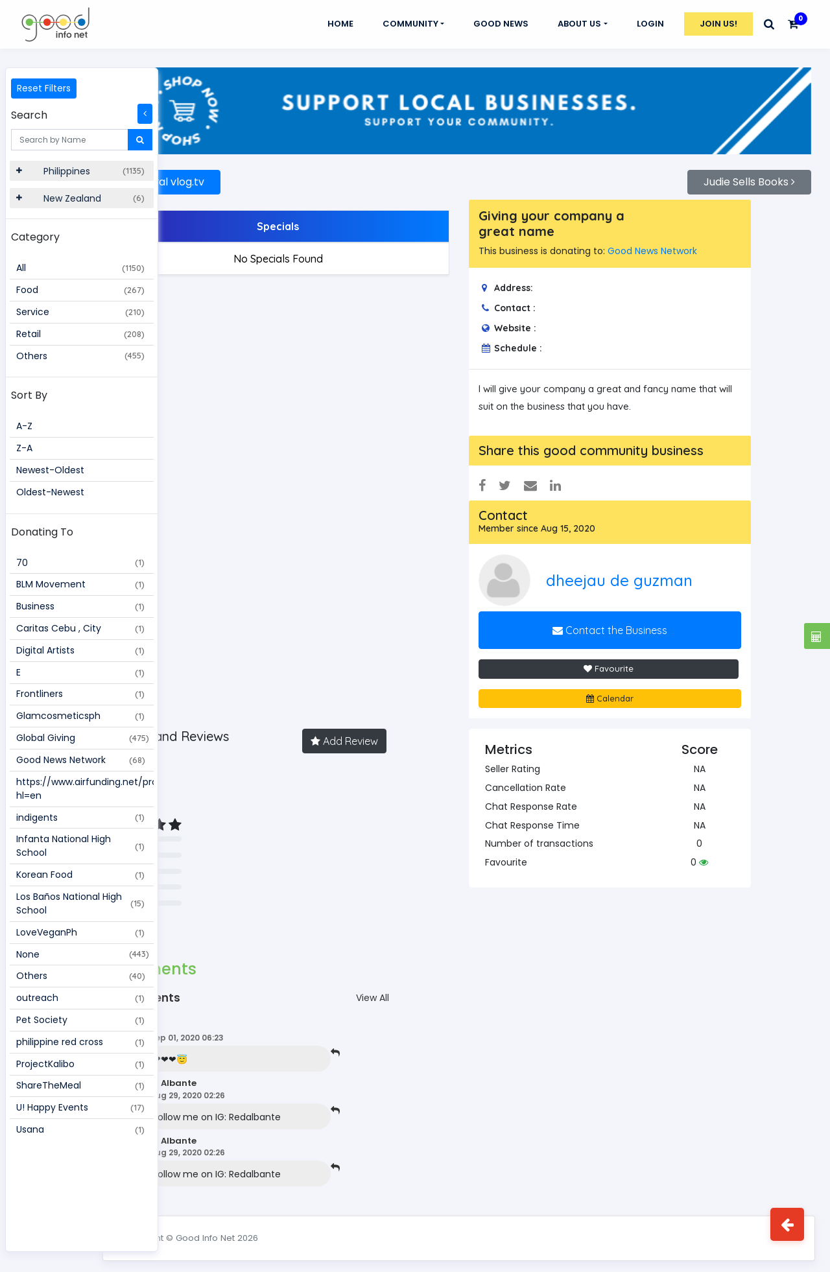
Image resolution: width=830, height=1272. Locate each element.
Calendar (630, 689)
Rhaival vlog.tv (234, 173)
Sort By (29, 395)
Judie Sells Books (749, 173)
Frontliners (80, 693)
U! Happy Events (80, 1107)
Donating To (42, 531)
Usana (80, 1129)
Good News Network (80, 759)
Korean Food (80, 874)
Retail (80, 333)
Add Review (385, 732)
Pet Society (80, 1019)
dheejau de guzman (654, 571)
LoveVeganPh (80, 932)
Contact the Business (630, 621)
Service (80, 311)
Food (80, 289)
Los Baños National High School (80, 903)
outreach (80, 997)
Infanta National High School (80, 845)
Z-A (24, 448)
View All (413, 989)
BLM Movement (80, 584)
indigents (80, 817)
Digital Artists (80, 650)
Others (80, 355)
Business (80, 606)
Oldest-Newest (50, 492)
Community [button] (410, 24)
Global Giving (82, 737)
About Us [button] (579, 24)
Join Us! (718, 24)
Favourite (629, 660)
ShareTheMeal (80, 1085)
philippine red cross (80, 1041)
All (80, 267)
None (82, 954)
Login (650, 24)
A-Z (24, 425)
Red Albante (239, 1074)
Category (35, 237)
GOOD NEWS (500, 24)
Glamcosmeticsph (80, 715)
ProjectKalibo (80, 1063)
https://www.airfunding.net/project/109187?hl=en (85, 788)
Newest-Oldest (50, 470)
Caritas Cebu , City (80, 628)
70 (80, 562)
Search (29, 115)
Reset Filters (44, 88)
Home (340, 24)
